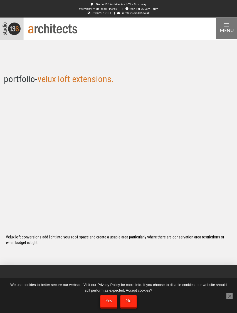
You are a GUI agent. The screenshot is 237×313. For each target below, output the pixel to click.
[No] (229, 296)
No (128, 300)
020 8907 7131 (101, 12)
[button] (226, 28)
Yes (108, 300)
